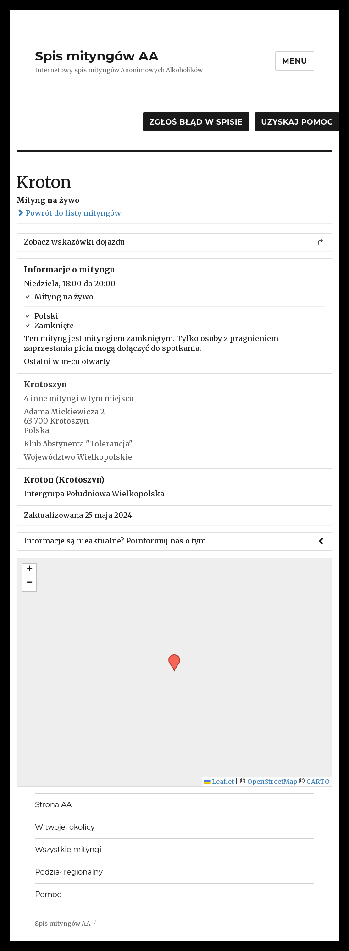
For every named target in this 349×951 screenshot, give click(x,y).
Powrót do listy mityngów (69, 212)
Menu (294, 61)
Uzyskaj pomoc (297, 122)
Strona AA (53, 804)
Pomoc (48, 894)
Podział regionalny (69, 872)
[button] (171, 657)
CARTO (318, 782)
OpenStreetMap (272, 782)
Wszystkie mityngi (68, 849)
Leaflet (219, 782)
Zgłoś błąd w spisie (196, 122)
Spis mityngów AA (96, 56)
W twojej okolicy (64, 827)
